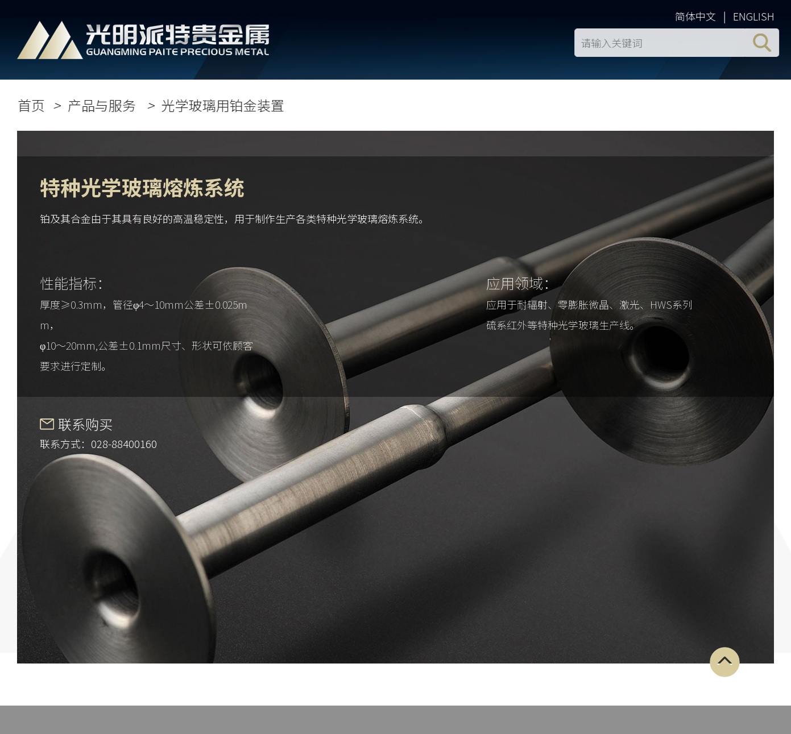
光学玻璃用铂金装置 (224, 105)
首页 (33, 105)
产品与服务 (104, 105)
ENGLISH (755, 16)
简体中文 (697, 16)
